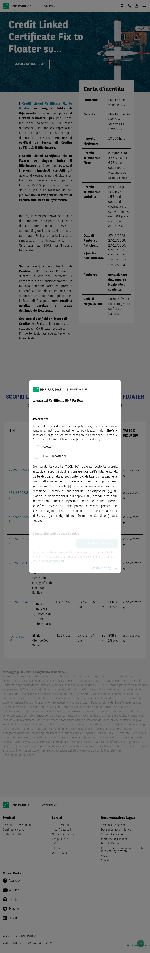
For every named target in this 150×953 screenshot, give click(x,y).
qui (110, 491)
